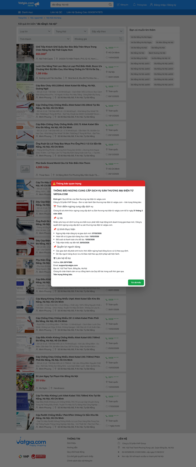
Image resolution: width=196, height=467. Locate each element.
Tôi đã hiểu (136, 282)
